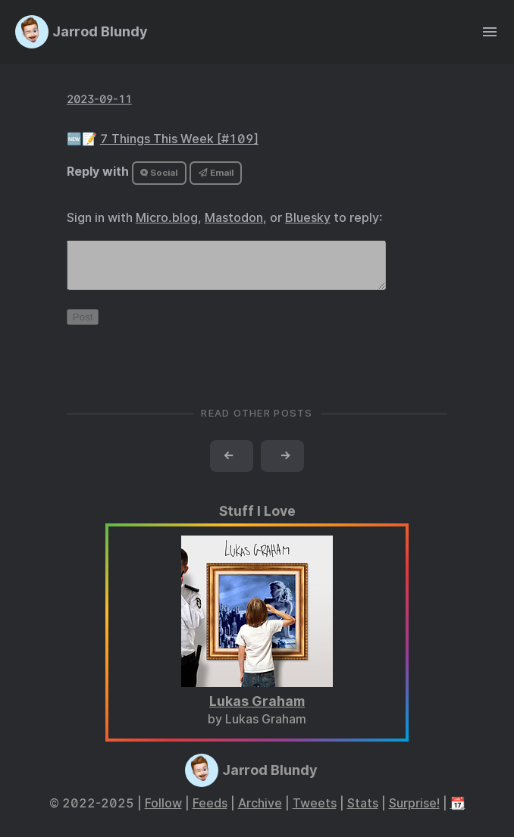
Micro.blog (167, 218)
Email (216, 172)
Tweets (315, 812)
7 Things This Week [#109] (179, 139)
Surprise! (414, 812)
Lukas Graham (257, 710)
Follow (163, 812)
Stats (362, 812)
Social (158, 172)
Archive (260, 812)
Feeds (210, 812)
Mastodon (234, 218)
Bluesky (308, 218)
